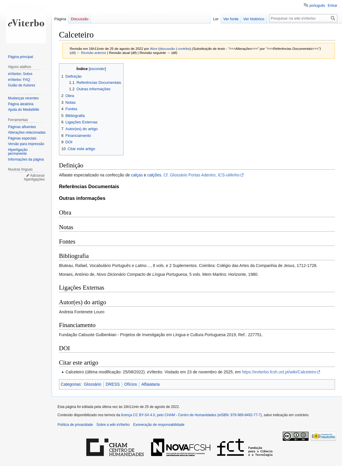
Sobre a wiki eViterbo (113, 425)
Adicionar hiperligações (34, 178)
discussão (167, 48)
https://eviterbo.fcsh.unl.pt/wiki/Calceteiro (279, 372)
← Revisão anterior (91, 53)
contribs (184, 48)
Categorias (71, 384)
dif (73, 53)
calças (137, 175)
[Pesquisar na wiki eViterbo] (303, 18)
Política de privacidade (75, 425)
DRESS (113, 384)
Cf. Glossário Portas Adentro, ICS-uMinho (201, 175)
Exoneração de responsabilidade (158, 425)
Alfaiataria (150, 384)
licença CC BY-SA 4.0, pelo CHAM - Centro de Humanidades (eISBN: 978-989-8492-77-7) (191, 415)
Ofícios (130, 384)
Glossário (92, 384)
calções (154, 175)
